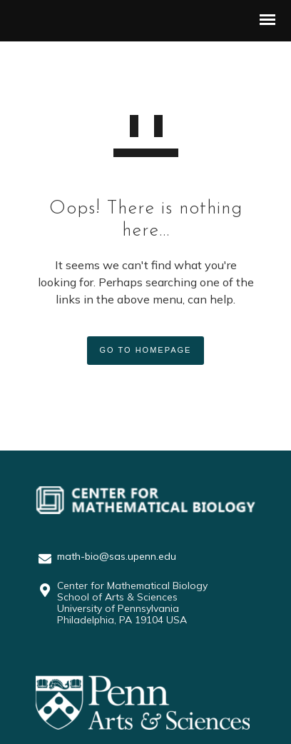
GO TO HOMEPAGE (146, 350)
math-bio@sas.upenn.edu (116, 556)
